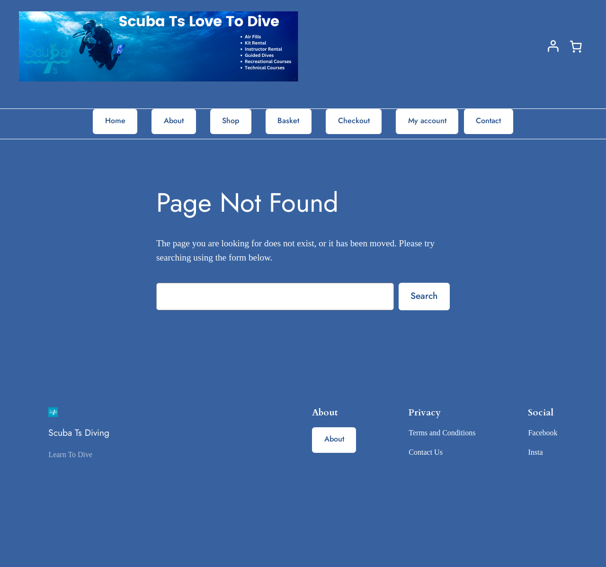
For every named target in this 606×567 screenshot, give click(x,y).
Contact (488, 120)
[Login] (553, 46)
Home (115, 120)
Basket (288, 120)
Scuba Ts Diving (78, 432)
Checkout (354, 120)
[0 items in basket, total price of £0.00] (575, 46)
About (174, 120)
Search (423, 295)
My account (427, 120)
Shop (230, 120)
